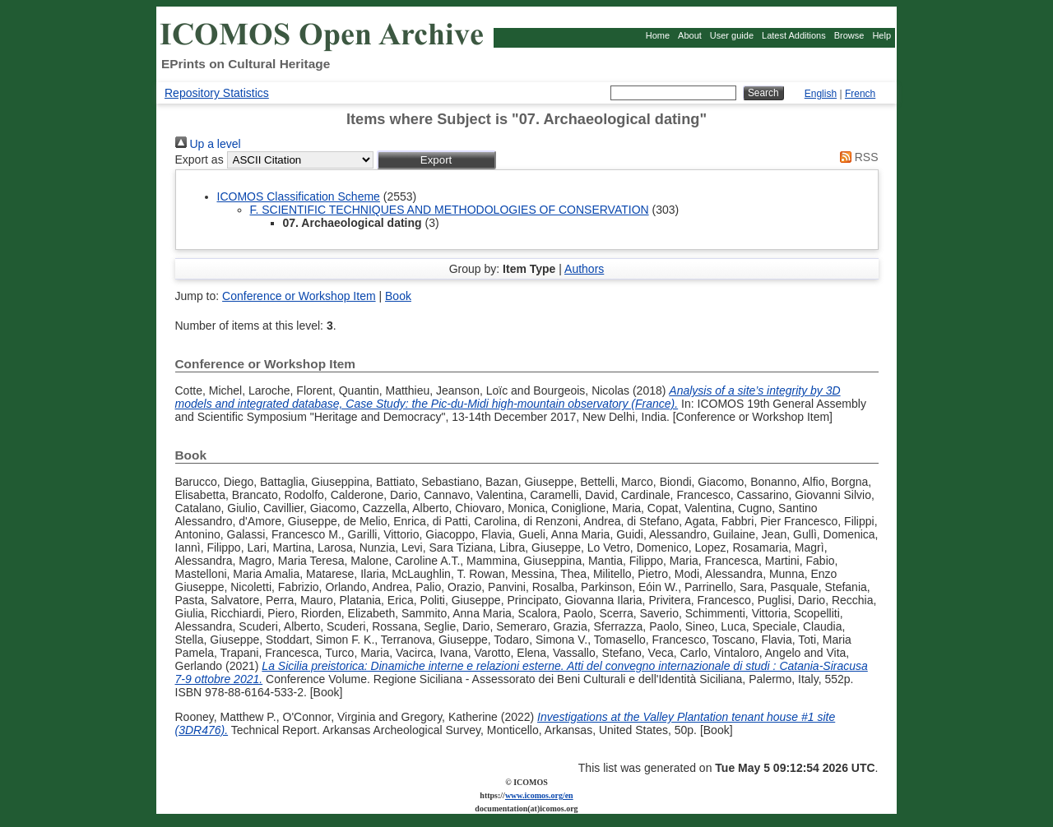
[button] (436, 159)
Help (881, 35)
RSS (856, 157)
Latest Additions (794, 35)
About (690, 35)
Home (658, 35)
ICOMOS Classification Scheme (298, 196)
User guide (732, 35)
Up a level (208, 143)
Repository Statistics (217, 92)
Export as (199, 159)
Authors (584, 268)
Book (398, 296)
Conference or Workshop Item (299, 296)
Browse (849, 35)
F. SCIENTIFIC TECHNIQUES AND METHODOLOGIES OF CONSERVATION (449, 209)
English (821, 93)
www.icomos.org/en (539, 795)
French (860, 93)
